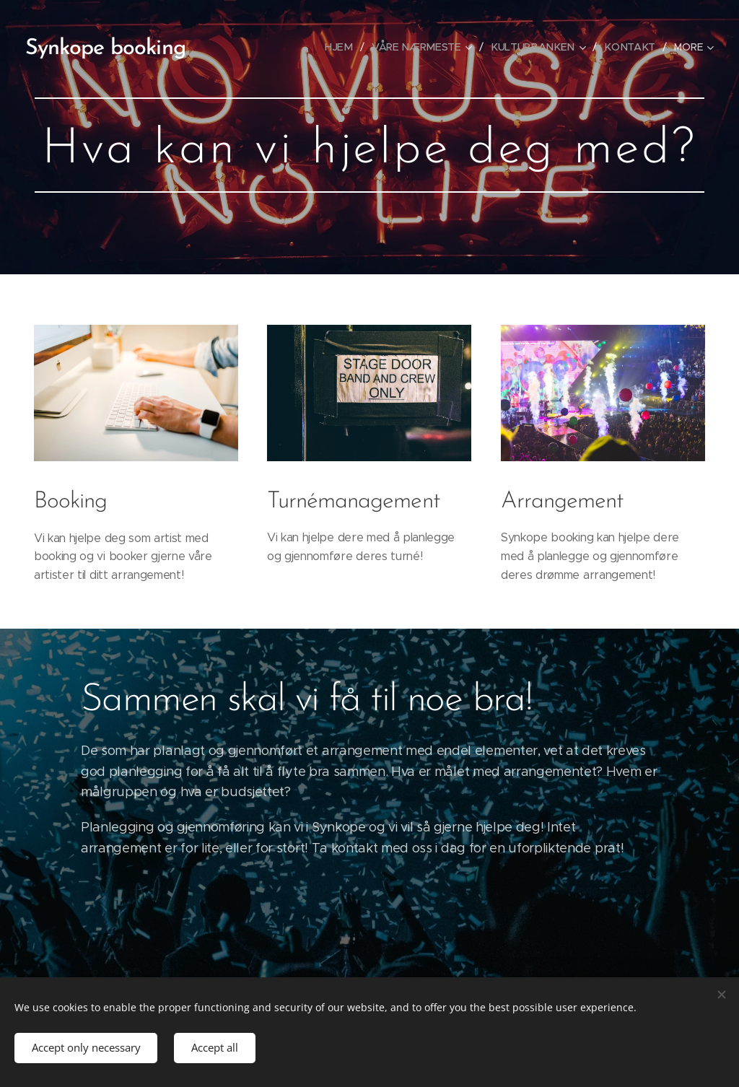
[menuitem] (349, 47)
